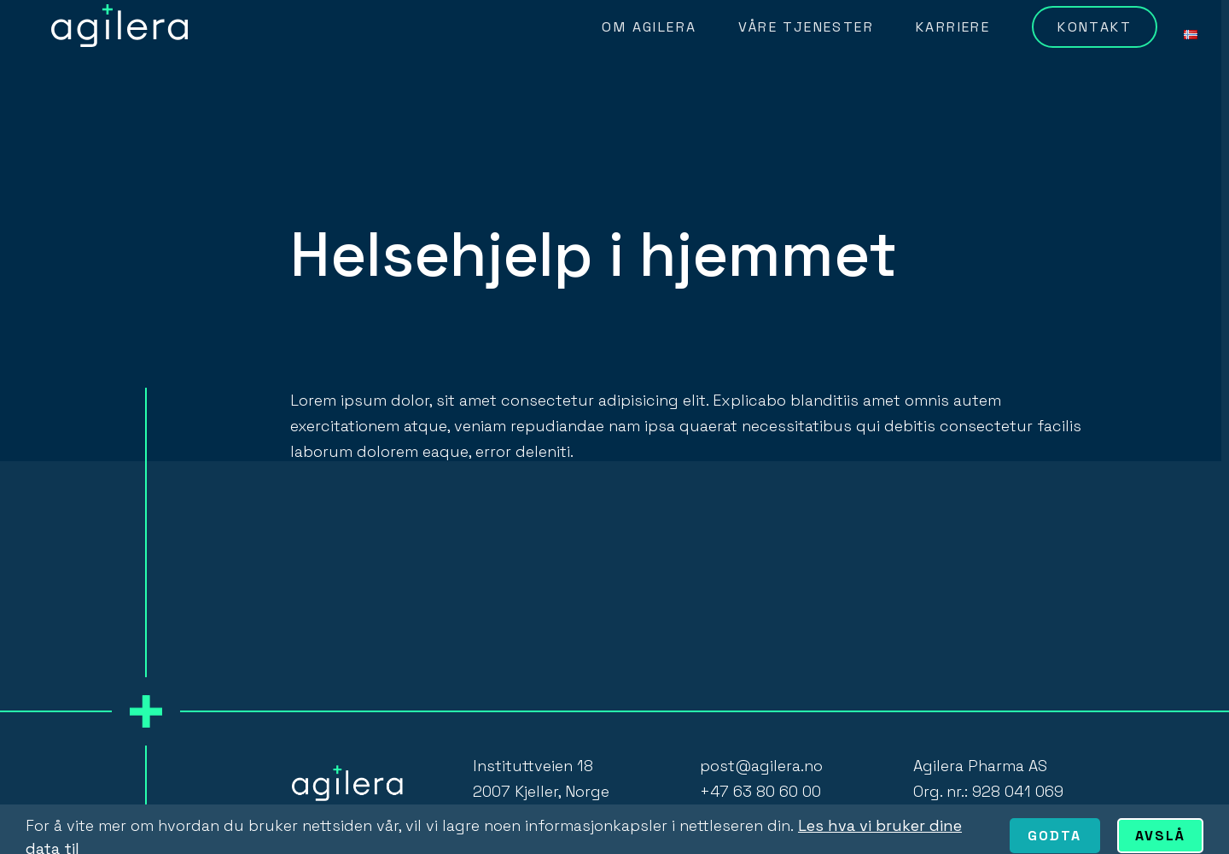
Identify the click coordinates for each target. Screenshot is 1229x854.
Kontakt (1094, 27)
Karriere (953, 27)
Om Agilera (649, 27)
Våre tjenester (806, 27)
